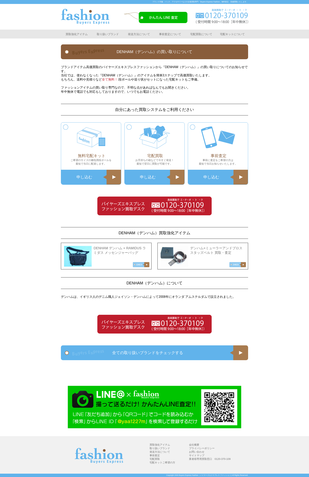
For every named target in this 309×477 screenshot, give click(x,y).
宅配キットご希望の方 (162, 462)
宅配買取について (201, 34)
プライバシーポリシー (202, 448)
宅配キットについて (232, 34)
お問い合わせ (196, 451)
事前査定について (170, 34)
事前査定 (155, 455)
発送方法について (139, 34)
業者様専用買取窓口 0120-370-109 (210, 458)
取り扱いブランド (108, 34)
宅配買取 (155, 458)
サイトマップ (196, 455)
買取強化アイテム (77, 34)
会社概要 (194, 444)
